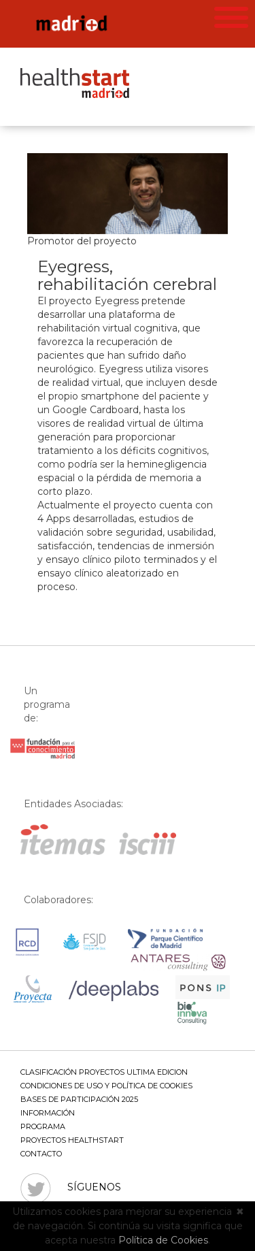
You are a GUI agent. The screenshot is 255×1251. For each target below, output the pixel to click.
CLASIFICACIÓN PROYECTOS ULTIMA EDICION (104, 1072)
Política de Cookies (163, 1240)
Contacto (41, 1153)
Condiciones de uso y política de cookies (106, 1085)
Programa (42, 1126)
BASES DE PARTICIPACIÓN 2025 (79, 1099)
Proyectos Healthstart (72, 1140)
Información (47, 1113)
